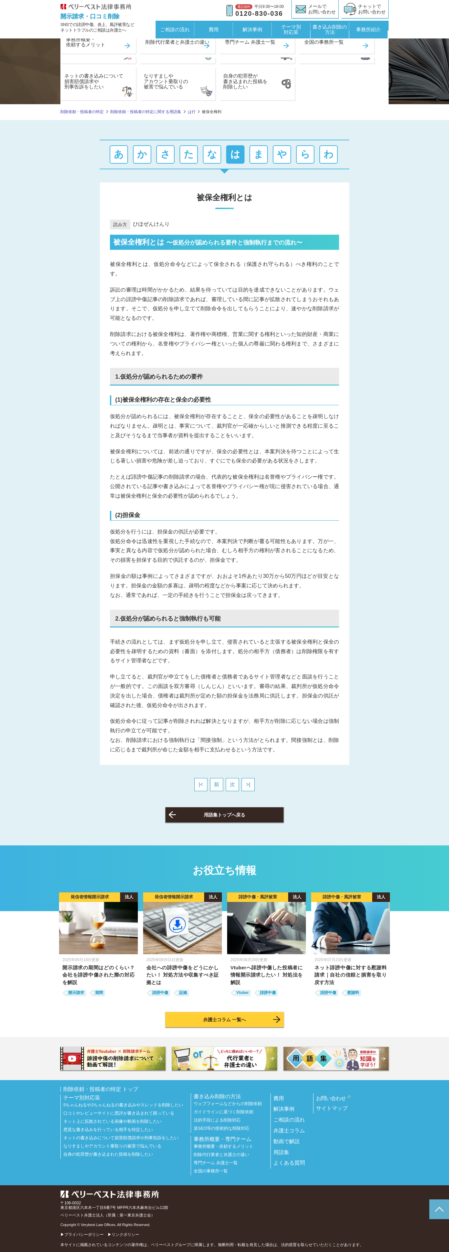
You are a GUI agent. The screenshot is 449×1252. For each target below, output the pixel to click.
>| (248, 784)
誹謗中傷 (160, 992)
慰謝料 (353, 992)
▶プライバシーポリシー (82, 1234)
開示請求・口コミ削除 (89, 16)
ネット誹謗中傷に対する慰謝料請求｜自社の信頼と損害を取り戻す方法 (350, 975)
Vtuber (242, 992)
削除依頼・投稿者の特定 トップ (100, 1089)
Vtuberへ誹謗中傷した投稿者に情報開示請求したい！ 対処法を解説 (266, 975)
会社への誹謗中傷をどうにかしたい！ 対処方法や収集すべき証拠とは (182, 975)
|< (201, 784)
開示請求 (76, 992)
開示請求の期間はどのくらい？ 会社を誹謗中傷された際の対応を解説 (98, 975)
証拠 (183, 992)
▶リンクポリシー (123, 1234)
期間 (99, 992)
